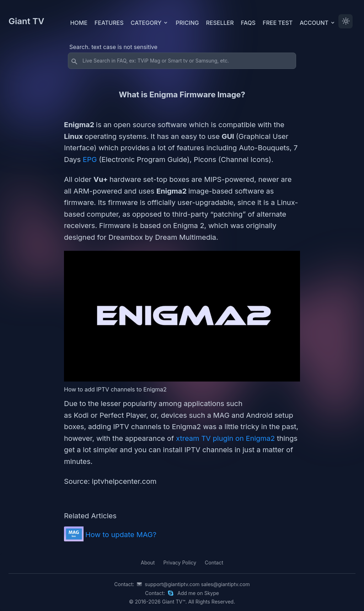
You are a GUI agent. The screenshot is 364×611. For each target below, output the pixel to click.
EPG (91, 159)
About (148, 562)
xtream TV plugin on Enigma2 (226, 438)
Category (150, 22)
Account (318, 22)
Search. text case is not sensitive (113, 46)
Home (78, 22)
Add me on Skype (198, 593)
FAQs (248, 22)
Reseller (220, 22)
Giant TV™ (174, 602)
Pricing (187, 22)
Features (109, 22)
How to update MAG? (120, 534)
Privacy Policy (179, 562)
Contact (214, 562)
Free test (278, 22)
